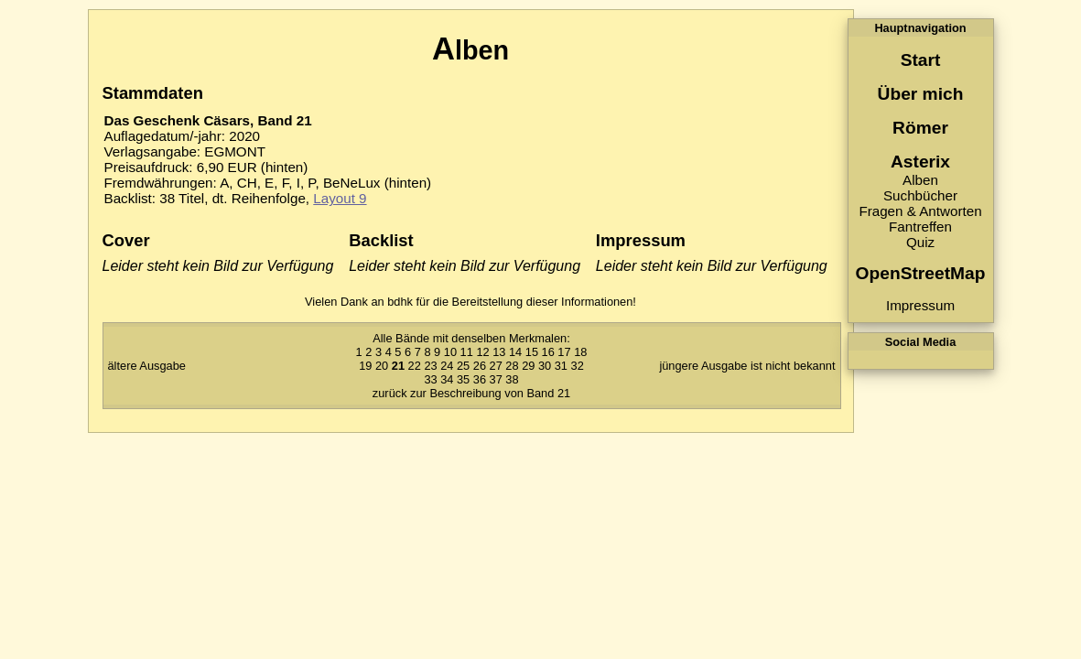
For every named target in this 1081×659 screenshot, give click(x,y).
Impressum (920, 305)
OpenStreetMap (921, 273)
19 (365, 366)
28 (511, 366)
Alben (920, 180)
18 (580, 352)
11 (466, 352)
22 (414, 366)
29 (528, 366)
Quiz (920, 242)
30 (544, 366)
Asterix (920, 161)
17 (563, 352)
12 (482, 352)
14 (515, 352)
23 (430, 366)
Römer (920, 127)
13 (498, 352)
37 (496, 379)
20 (381, 366)
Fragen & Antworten (920, 211)
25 (463, 366)
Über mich (921, 93)
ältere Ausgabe (147, 366)
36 (479, 379)
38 (511, 379)
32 (577, 366)
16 (548, 352)
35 (463, 379)
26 (479, 366)
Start (921, 60)
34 (446, 379)
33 (430, 379)
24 (446, 366)
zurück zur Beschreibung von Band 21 (471, 393)
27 (496, 366)
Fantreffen (920, 226)
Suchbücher (920, 195)
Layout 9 (339, 198)
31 (561, 366)
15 (531, 352)
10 (450, 352)
